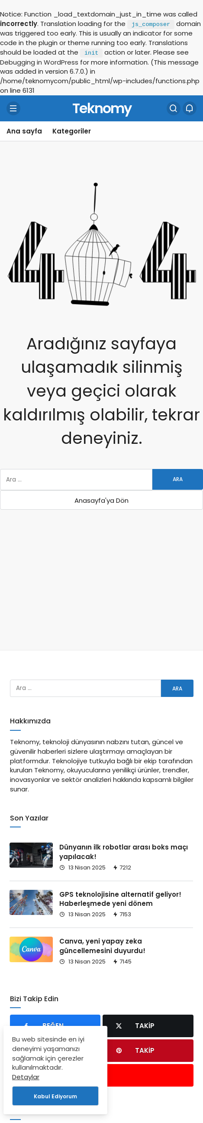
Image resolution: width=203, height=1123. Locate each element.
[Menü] (13, 108)
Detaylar (25, 1076)
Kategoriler (71, 131)
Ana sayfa (24, 131)
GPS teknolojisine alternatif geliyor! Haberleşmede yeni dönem (120, 899)
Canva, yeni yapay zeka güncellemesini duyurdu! (102, 946)
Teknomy (101, 108)
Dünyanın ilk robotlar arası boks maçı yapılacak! (123, 852)
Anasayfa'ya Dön (101, 500)
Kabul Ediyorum (55, 1096)
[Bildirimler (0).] (190, 108)
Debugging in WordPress (39, 62)
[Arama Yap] (173, 108)
